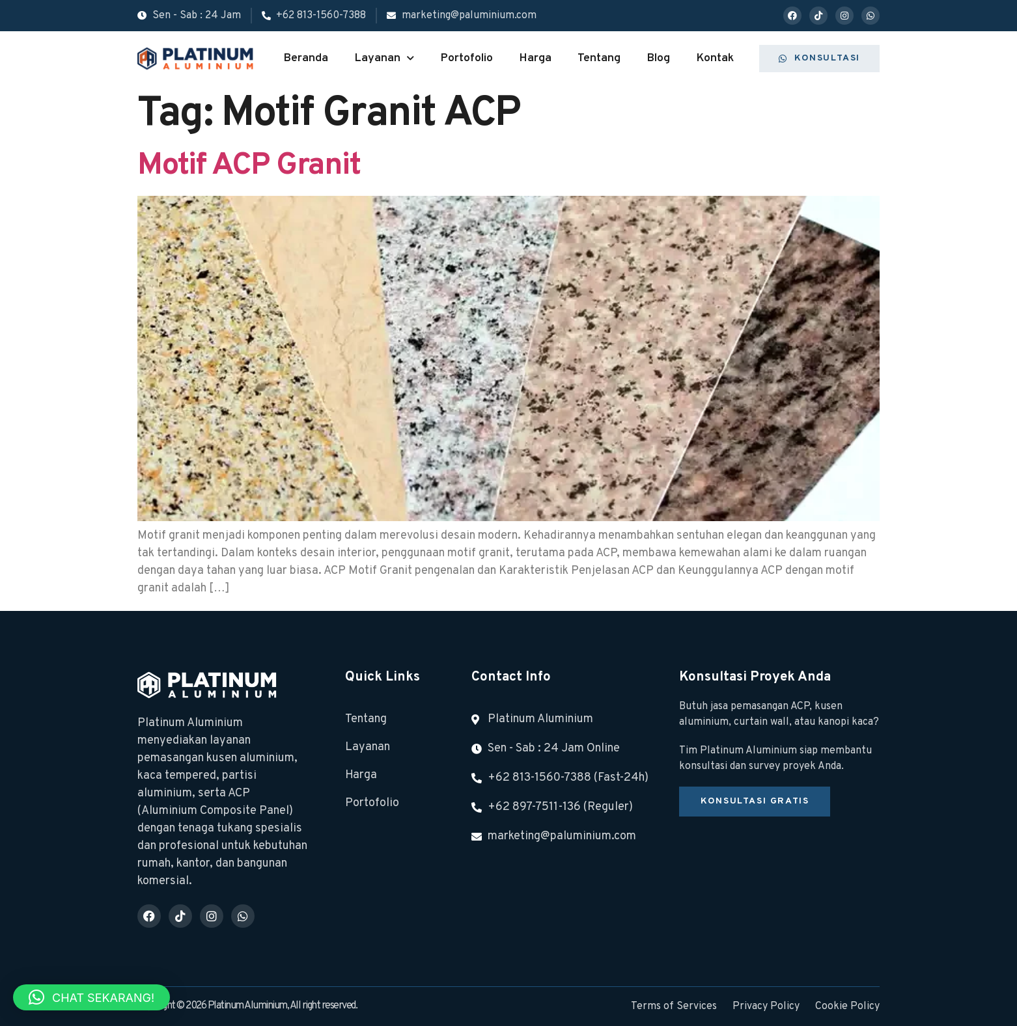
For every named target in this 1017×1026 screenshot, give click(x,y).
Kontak (715, 58)
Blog (658, 58)
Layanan (384, 58)
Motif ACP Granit (248, 165)
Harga (535, 58)
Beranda (305, 58)
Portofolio (466, 58)
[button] (91, 997)
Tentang (599, 58)
